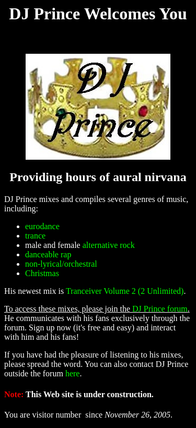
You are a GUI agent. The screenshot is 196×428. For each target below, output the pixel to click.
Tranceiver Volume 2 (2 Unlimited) (124, 291)
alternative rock (109, 245)
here (72, 373)
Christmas (42, 273)
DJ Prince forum (160, 308)
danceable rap (48, 254)
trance (35, 235)
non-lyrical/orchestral (61, 263)
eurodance (42, 226)
